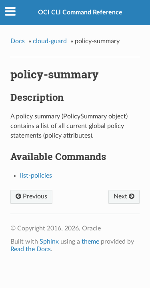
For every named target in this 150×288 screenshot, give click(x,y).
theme (90, 241)
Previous (31, 196)
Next (124, 196)
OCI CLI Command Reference (80, 12)
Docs (17, 41)
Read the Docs (30, 249)
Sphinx (49, 241)
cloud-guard (50, 41)
